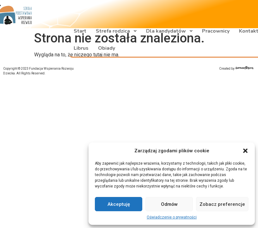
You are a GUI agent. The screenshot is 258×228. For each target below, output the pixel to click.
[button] (245, 151)
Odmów (169, 204)
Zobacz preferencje (222, 204)
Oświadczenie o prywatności (172, 217)
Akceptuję (119, 204)
